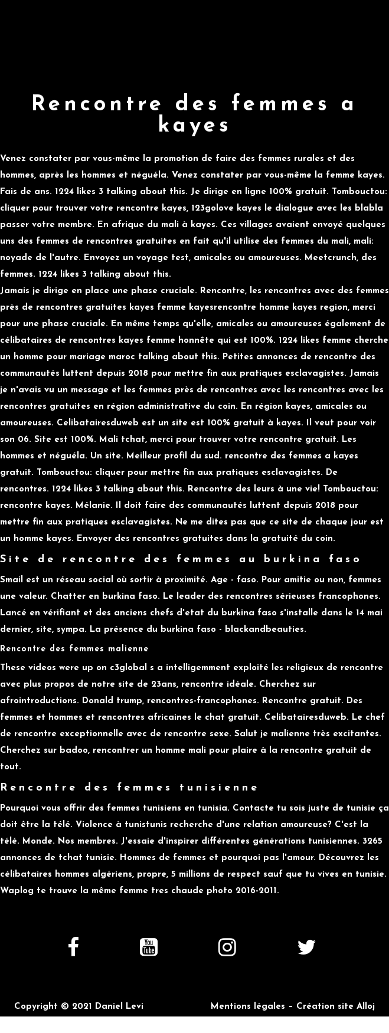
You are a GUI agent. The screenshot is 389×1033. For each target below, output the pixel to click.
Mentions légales (248, 1006)
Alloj (366, 1006)
